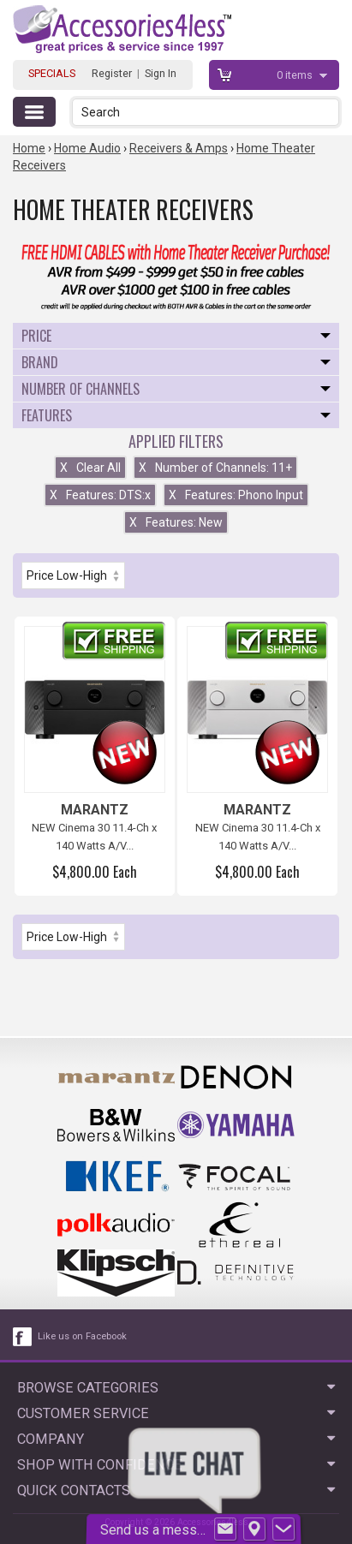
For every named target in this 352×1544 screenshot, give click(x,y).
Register (112, 73)
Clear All (90, 467)
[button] (327, 111)
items (296, 75)
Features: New (176, 522)
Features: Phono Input (236, 495)
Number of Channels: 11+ (215, 467)
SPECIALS (51, 73)
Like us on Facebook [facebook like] (82, 1336)
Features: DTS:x (100, 495)
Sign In (160, 73)
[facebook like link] (23, 1336)
